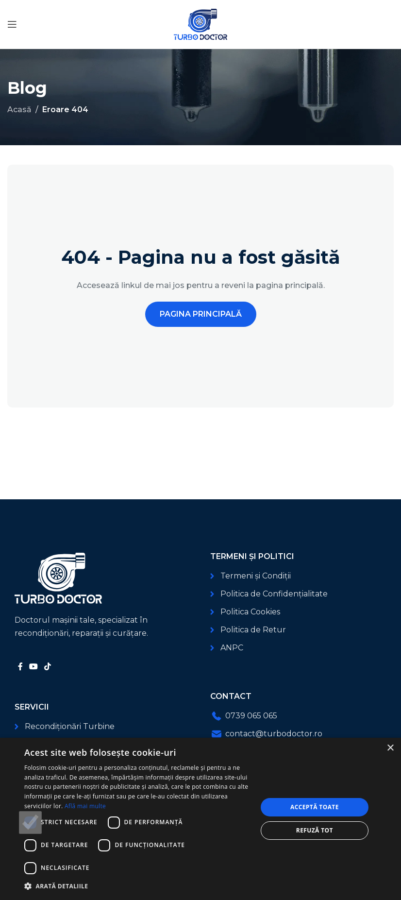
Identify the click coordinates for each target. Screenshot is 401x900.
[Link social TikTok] (47, 666)
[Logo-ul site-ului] (200, 23)
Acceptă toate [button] (314, 807)
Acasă (19, 109)
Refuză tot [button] (314, 830)
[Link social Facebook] (20, 666)
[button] (137, 886)
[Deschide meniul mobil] (12, 24)
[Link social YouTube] (33, 666)
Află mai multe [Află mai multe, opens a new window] (85, 806)
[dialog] (200, 819)
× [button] (390, 748)
